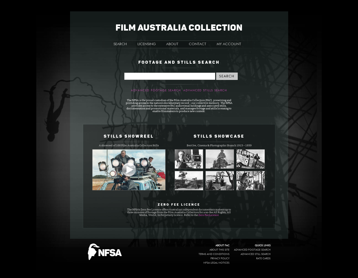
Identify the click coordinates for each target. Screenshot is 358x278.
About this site (219, 250)
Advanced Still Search (256, 254)
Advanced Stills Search (205, 90)
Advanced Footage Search (156, 90)
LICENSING (146, 44)
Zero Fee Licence (208, 215)
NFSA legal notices (216, 263)
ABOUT (172, 44)
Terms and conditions (214, 254)
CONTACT (197, 44)
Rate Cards (263, 258)
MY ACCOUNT (229, 44)
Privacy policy (220, 258)
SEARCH (120, 44)
